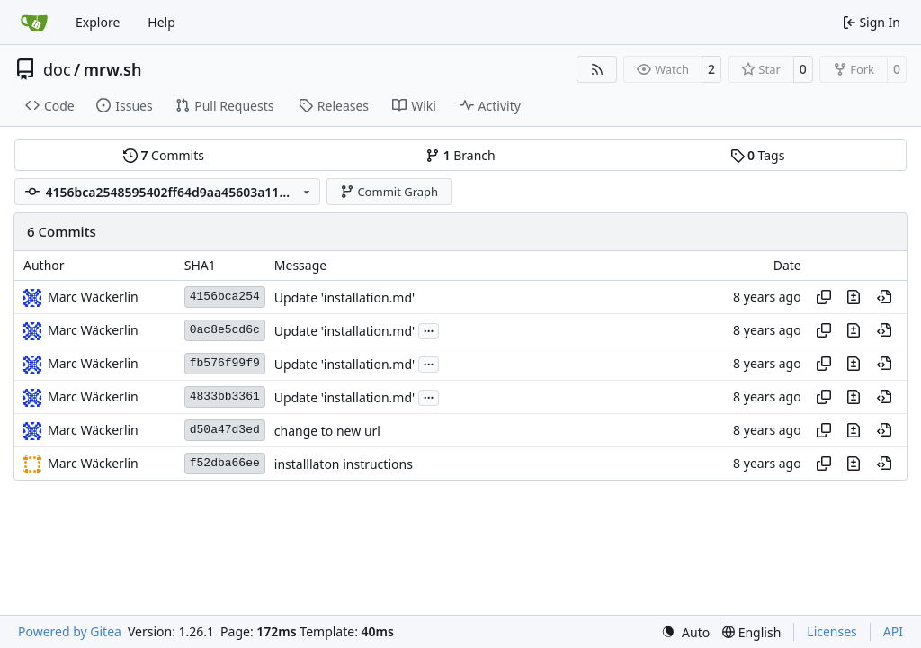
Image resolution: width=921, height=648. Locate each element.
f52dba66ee (225, 463)
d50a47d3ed (225, 429)
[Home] (34, 22)
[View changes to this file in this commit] (853, 297)
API (893, 631)
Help (161, 22)
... (429, 329)
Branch (460, 155)
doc (57, 69)
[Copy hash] (823, 297)
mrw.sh (113, 69)
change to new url (327, 430)
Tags (757, 155)
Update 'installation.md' (344, 297)
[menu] (685, 632)
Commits (163, 155)
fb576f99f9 (225, 363)
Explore (98, 22)
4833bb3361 (225, 396)
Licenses (832, 631)
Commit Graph (389, 192)
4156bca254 (225, 296)
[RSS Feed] (597, 69)
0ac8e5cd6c (225, 330)
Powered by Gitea (69, 631)
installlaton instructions (343, 463)
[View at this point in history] (884, 297)
